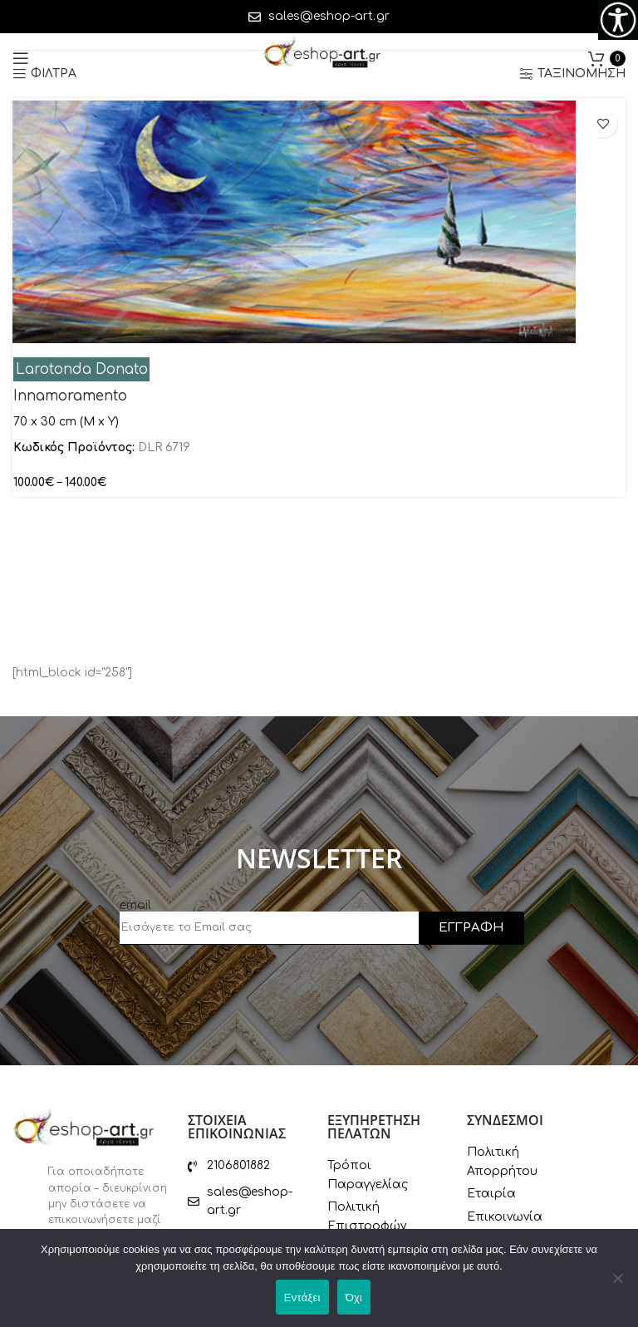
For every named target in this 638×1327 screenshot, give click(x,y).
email (135, 905)
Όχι (354, 1297)
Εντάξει (302, 1297)
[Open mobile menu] (20, 58)
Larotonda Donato (82, 369)
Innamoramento (70, 396)
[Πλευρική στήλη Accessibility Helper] (618, 20)
